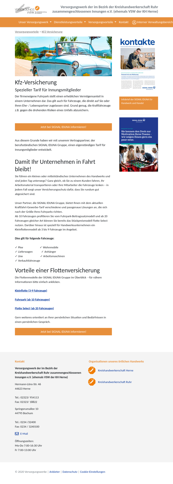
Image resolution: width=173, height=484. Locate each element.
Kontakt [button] (124, 22)
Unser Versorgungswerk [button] (34, 22)
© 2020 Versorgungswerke (31, 472)
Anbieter (54, 472)
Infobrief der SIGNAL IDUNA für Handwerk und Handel (136, 101)
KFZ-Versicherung (52, 31)
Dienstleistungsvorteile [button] (68, 22)
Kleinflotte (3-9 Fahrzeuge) (31, 290)
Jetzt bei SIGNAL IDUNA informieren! (63, 127)
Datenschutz (69, 472)
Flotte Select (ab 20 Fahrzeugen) (34, 308)
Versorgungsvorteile (27, 31)
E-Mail (24, 433)
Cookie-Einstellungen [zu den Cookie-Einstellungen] (92, 472)
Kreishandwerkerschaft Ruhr (115, 382)
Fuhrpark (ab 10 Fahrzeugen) (32, 299)
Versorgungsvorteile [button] (101, 22)
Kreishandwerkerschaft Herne (115, 370)
